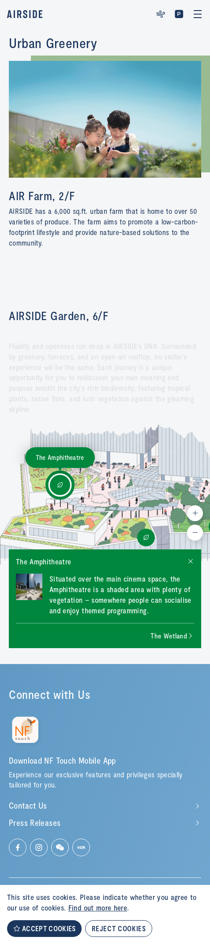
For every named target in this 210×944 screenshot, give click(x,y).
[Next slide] (172, 636)
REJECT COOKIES (119, 928)
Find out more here (97, 907)
